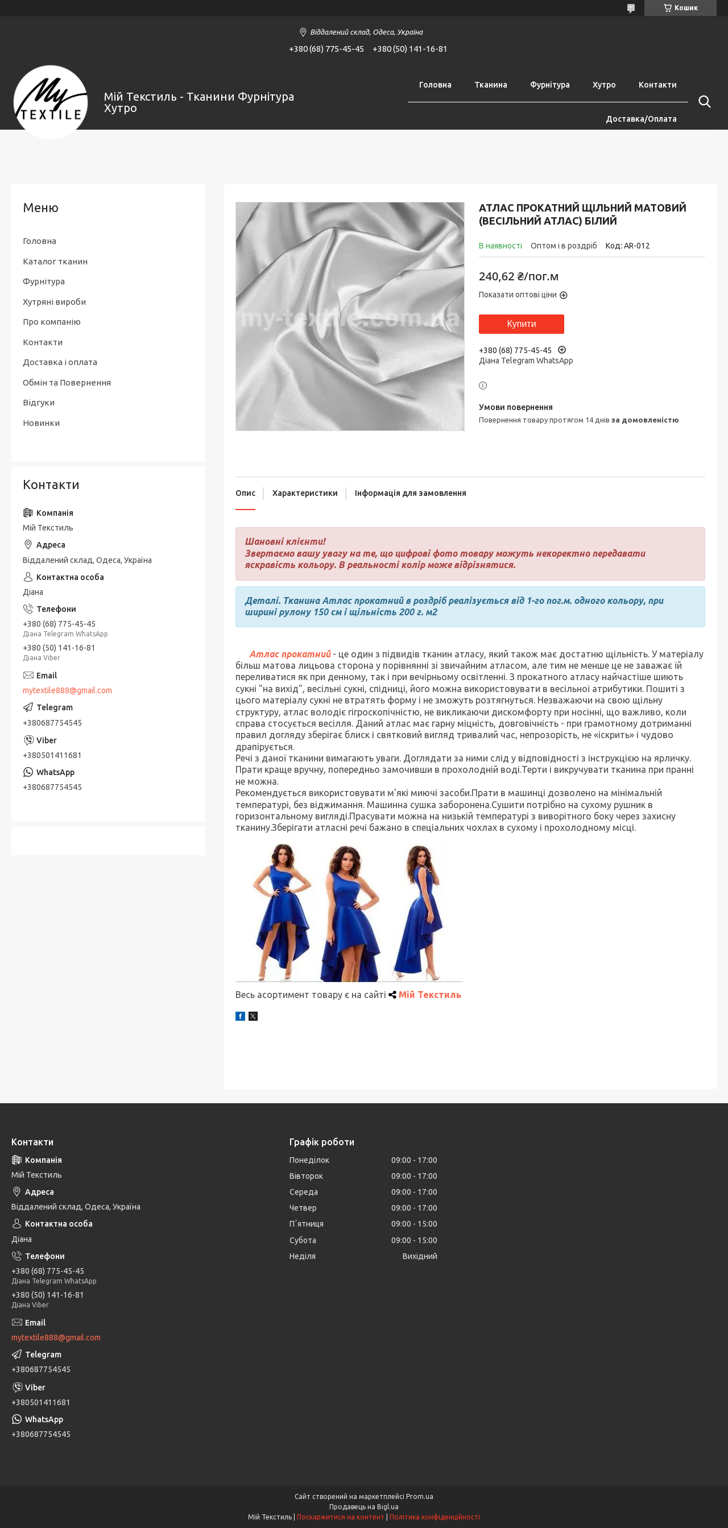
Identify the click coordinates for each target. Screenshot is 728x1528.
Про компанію (52, 321)
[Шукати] (702, 101)
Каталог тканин (55, 261)
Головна (435, 84)
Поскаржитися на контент (340, 1517)
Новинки (41, 423)
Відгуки (39, 402)
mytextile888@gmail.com (67, 690)
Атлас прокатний (289, 654)
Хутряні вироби (54, 302)
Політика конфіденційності (435, 1517)
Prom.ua (419, 1496)
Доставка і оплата (60, 362)
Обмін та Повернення (67, 382)
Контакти (658, 84)
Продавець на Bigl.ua (364, 1506)
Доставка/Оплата (641, 118)
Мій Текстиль (430, 994)
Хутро (604, 84)
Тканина (490, 84)
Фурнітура (550, 84)
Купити (521, 324)
